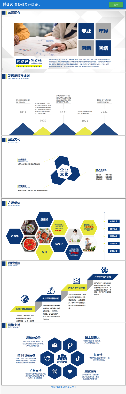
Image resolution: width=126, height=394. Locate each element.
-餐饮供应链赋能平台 (28, 5)
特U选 (8, 4)
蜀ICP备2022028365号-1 (63, 386)
